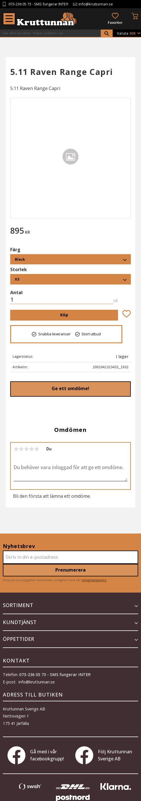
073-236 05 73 (20, 4)
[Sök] (107, 33)
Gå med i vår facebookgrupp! (35, 755)
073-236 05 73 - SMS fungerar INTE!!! (55, 674)
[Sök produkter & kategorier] (50, 33)
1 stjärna (16, 448)
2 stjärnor (21, 448)
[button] (9, 18)
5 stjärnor (36, 448)
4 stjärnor (31, 448)
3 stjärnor (26, 448)
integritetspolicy (94, 580)
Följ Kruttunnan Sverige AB (103, 755)
